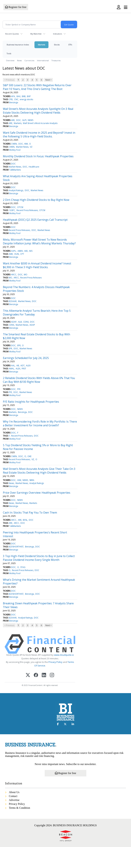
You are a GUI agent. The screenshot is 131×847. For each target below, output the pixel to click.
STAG (22, 567)
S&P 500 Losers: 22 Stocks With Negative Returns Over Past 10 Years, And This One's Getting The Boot (37, 87)
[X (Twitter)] (27, 675)
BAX (18, 96)
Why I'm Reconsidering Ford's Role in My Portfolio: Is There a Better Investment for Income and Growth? (40, 423)
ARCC (13, 274)
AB (17, 365)
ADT (22, 365)
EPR (19, 345)
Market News (22, 146)
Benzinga (13, 102)
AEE (26, 250)
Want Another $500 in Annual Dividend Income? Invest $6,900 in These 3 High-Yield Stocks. (37, 265)
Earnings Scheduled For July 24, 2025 (26, 358)
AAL (13, 365)
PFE (18, 389)
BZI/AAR (13, 301)
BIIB (24, 96)
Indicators (57, 33)
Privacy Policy (55, 662)
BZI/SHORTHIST (16, 546)
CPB (11, 99)
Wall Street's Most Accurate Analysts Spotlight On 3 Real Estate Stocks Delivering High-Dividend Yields (38, 110)
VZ (31, 146)
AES (30, 250)
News (19, 60)
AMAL (11, 368)
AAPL (13, 250)
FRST (24, 368)
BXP (29, 96)
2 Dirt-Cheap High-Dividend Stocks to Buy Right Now (36, 200)
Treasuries (56, 60)
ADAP (14, 321)
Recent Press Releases (27, 210)
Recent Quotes (12, 33)
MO (25, 274)
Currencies (29, 60)
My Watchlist (35, 33)
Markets (41, 44)
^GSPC (12, 210)
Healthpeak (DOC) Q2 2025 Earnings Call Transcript (35, 220)
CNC (16, 99)
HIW (19, 480)
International (43, 60)
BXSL (25, 519)
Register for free (15, 7)
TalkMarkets (15, 169)
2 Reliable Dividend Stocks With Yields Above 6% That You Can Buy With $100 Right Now (39, 380)
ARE (13, 120)
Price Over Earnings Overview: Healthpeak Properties (36, 492)
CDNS (26, 321)
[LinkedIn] (43, 675)
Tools (9, 53)
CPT (22, 254)
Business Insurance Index (18, 44)
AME (11, 254)
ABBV (20, 250)
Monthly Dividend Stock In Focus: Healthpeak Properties (38, 156)
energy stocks (26, 99)
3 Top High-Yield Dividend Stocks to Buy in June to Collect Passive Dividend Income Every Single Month (39, 558)
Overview (10, 60)
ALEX (28, 365)
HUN (16, 254)
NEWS (30, 120)
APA (13, 96)
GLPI (24, 120)
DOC (18, 120)
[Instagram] (51, 675)
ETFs (70, 44)
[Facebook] (35, 675)
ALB (20, 321)
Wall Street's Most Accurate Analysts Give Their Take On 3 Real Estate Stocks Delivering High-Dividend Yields (39, 470)
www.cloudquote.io (64, 654)
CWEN (14, 143)
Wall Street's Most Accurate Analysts (40, 123)
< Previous (9, 79)
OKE (29, 456)
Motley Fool (14, 149)
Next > (48, 79)
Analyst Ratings (16, 190)
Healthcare (34, 166)
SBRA (31, 480)
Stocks (57, 44)
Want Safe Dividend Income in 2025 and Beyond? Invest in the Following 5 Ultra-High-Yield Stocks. (39, 134)
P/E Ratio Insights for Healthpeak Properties (31, 402)
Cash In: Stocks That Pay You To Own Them (30, 512)
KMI (26, 143)
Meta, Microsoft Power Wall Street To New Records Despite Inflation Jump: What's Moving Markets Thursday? (39, 241)
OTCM (20, 207)
